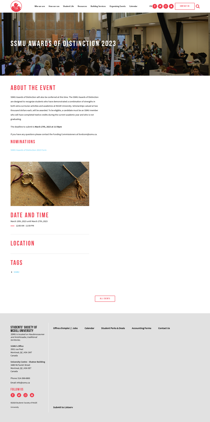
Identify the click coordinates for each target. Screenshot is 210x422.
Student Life (68, 6)
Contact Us (185, 6)
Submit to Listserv (63, 407)
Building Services (98, 6)
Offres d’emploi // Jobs (65, 328)
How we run (54, 6)
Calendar (133, 6)
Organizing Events (118, 6)
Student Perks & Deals (113, 328)
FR (151, 6)
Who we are (40, 6)
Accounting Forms (141, 328)
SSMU (16, 272)
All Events (105, 299)
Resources (82, 6)
